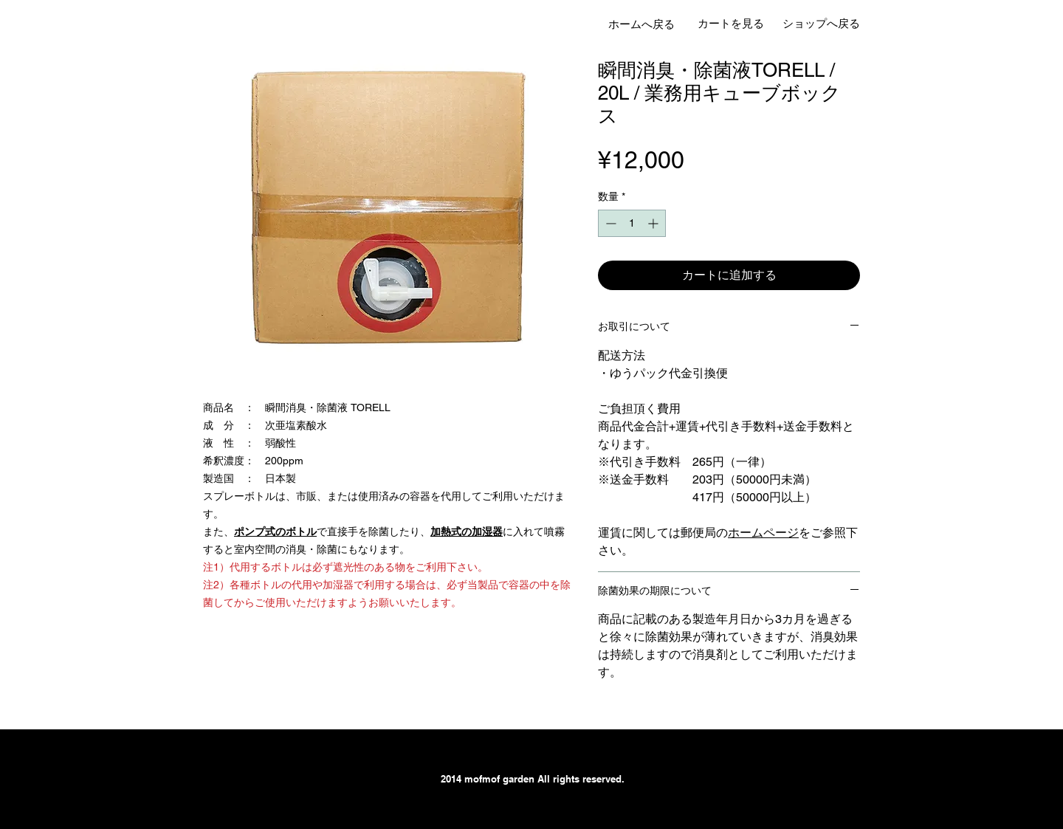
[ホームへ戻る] (641, 24)
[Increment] (654, 223)
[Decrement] (609, 223)
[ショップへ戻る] (821, 23)
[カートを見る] (730, 23)
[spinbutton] (632, 223)
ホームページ (763, 533)
